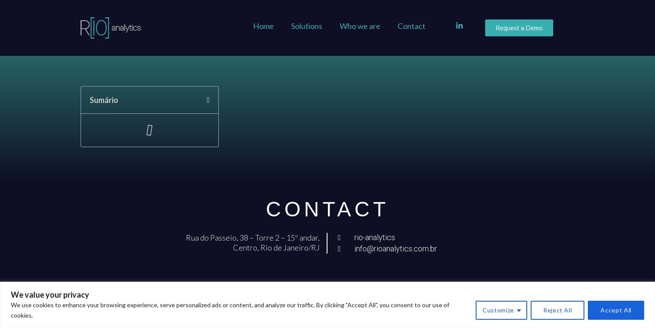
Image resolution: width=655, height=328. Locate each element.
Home (263, 26)
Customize (498, 310)
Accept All (616, 310)
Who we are (360, 26)
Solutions (306, 26)
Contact (411, 26)
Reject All (557, 310)
